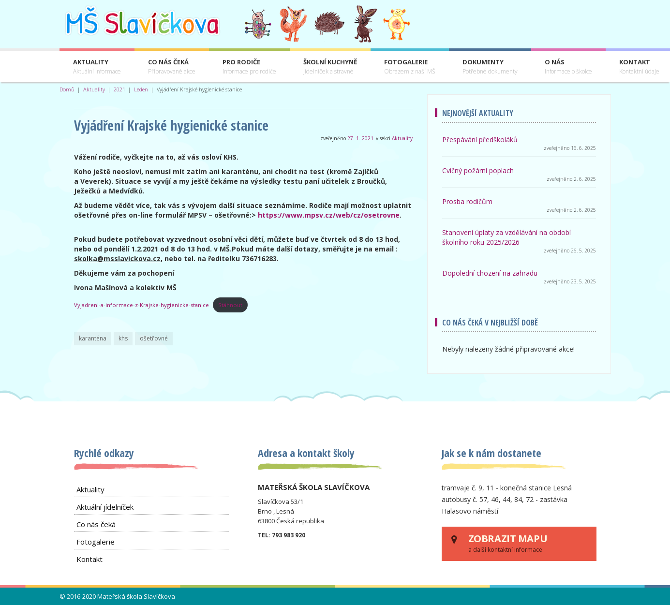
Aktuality (97, 67)
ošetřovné (154, 338)
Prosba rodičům (467, 201)
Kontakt (89, 559)
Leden (141, 89)
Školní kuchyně (330, 67)
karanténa (92, 338)
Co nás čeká (171, 67)
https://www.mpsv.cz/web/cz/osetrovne (329, 215)
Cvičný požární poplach (478, 170)
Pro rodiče (249, 67)
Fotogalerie (409, 67)
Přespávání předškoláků (480, 139)
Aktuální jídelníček (105, 507)
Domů (67, 89)
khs (123, 338)
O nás (568, 67)
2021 (119, 89)
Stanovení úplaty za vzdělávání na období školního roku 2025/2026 (506, 237)
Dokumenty (490, 67)
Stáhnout (230, 305)
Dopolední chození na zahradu (489, 273)
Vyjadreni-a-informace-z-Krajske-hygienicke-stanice (141, 305)
